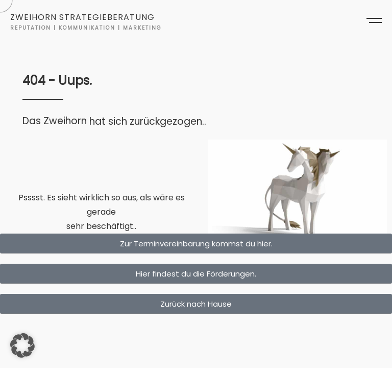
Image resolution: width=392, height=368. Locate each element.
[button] (22, 345)
